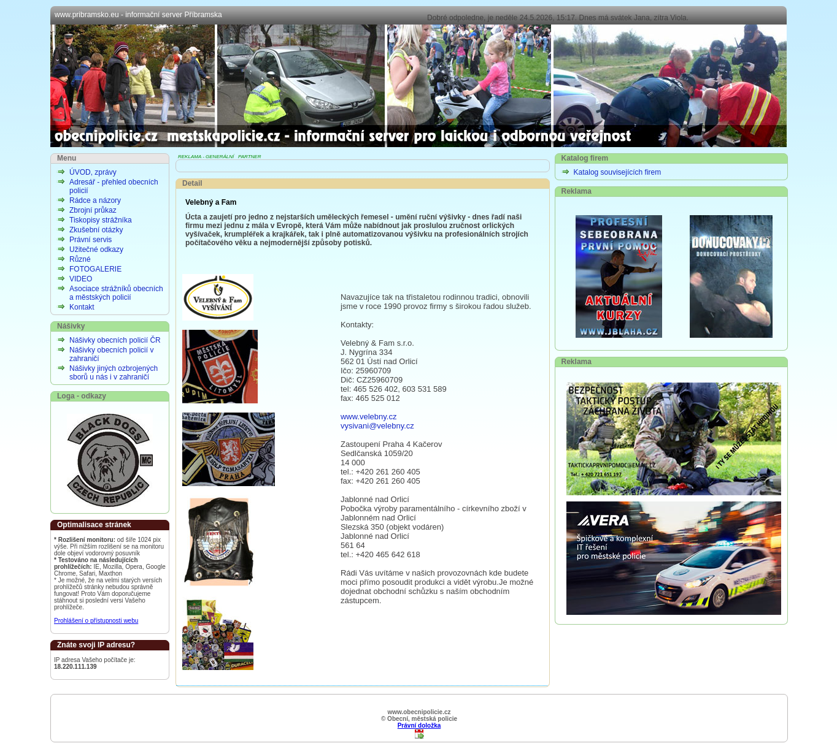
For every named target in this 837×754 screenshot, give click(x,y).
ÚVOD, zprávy (93, 172)
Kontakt (81, 307)
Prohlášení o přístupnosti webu (96, 620)
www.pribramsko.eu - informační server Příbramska (138, 14)
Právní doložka (419, 725)
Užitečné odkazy (96, 249)
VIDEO (80, 279)
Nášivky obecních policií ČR (115, 340)
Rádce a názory (95, 200)
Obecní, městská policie (418, 86)
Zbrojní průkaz (93, 210)
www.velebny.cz (369, 416)
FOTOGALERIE (95, 269)
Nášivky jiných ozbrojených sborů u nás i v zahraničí (113, 372)
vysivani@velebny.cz (377, 425)
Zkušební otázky (96, 230)
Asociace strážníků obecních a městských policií (116, 293)
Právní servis (90, 239)
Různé (80, 259)
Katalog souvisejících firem (618, 172)
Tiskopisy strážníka (100, 220)
